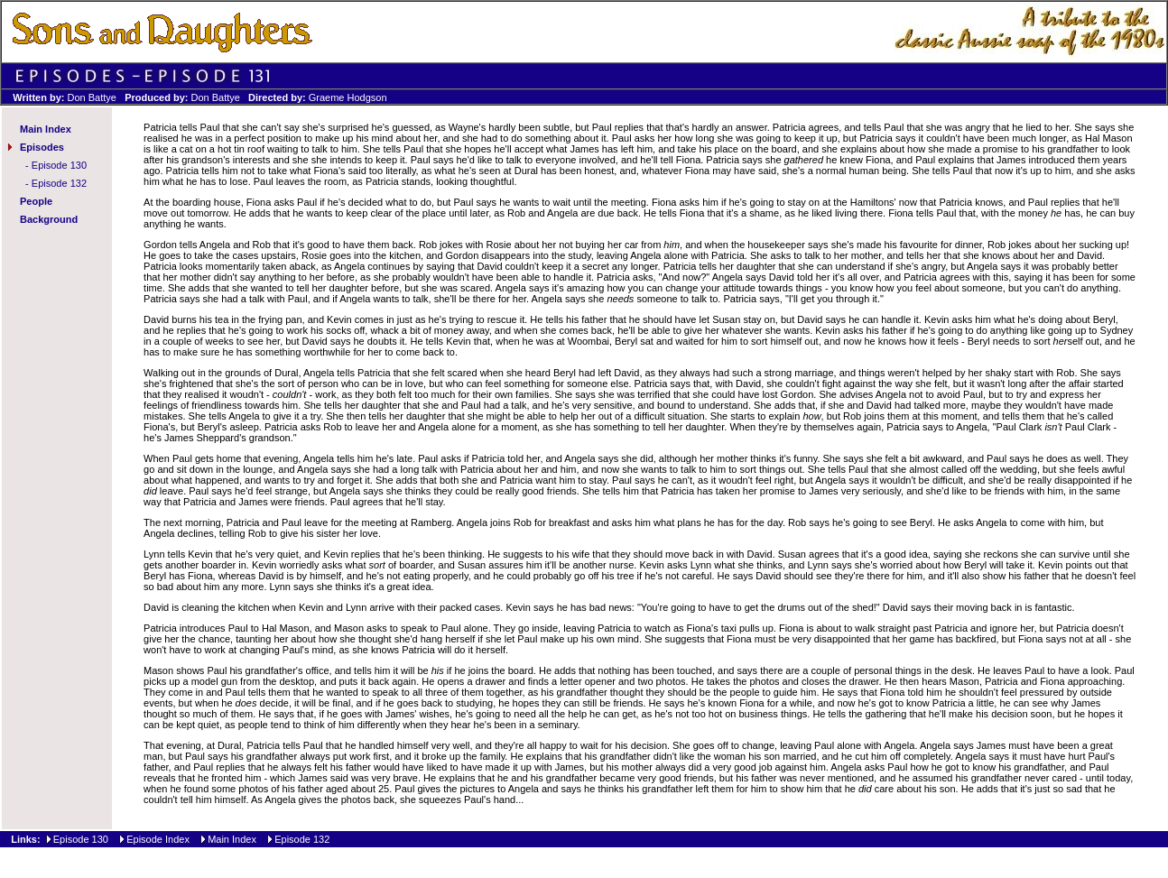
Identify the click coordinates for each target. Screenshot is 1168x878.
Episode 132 (59, 183)
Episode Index (158, 839)
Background (49, 219)
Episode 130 (59, 165)
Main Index (45, 129)
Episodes (42, 147)
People (36, 201)
